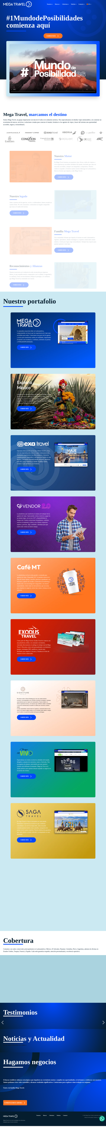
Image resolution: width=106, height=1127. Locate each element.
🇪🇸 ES (89, 4)
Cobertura (65, 4)
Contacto (81, 4)
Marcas (57, 4)
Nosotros (50, 4)
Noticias (74, 4)
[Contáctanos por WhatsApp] (102, 1118)
